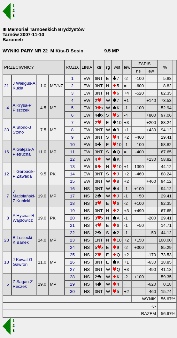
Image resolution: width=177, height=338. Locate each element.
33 (6, 129)
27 (72, 269)
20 (72, 218)
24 (72, 247)
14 (72, 174)
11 (72, 152)
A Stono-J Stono (22, 129)
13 (72, 166)
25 (72, 254)
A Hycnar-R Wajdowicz (24, 218)
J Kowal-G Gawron (22, 262)
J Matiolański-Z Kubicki (24, 196)
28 (72, 276)
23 (6, 240)
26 (72, 262)
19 (72, 210)
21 (6, 85)
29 (72, 284)
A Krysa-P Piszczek (22, 107)
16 (6, 152)
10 (72, 144)
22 (72, 232)
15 (72, 181)
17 (72, 196)
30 (72, 291)
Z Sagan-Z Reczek (23, 284)
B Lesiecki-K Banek (23, 240)
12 (72, 159)
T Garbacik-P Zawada (24, 174)
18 (72, 203)
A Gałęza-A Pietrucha (23, 152)
